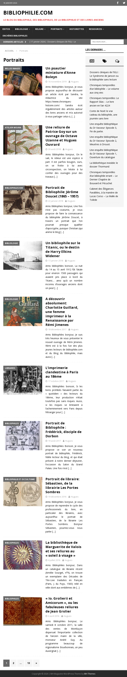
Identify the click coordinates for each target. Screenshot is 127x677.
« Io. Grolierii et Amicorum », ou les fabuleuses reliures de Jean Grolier (61, 605)
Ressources (95, 29)
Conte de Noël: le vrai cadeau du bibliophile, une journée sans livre (103, 114)
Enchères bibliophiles (15, 35)
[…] (73, 116)
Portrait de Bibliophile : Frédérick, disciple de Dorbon (63, 429)
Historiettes (76, 29)
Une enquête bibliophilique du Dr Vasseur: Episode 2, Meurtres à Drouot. (104, 140)
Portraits (56, 29)
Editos (6, 29)
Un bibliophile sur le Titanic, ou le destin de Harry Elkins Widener (62, 249)
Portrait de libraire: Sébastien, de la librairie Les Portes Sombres (62, 485)
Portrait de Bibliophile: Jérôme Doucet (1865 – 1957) (62, 191)
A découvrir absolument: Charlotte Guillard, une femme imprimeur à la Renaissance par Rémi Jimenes (61, 312)
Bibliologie (21, 29)
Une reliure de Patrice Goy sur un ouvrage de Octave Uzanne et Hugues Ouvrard (61, 136)
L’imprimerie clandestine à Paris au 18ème (61, 372)
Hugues (75, 81)
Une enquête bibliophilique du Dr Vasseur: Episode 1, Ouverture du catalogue (104, 153)
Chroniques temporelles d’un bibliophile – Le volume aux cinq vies (104, 89)
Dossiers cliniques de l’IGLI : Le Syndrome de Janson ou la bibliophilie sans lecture (104, 76)
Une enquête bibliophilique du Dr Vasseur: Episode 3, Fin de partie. (104, 127)
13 (28, 663)
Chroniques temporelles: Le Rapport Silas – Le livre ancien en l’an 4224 (104, 101)
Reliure (39, 29)
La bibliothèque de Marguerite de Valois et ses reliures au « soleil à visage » (63, 549)
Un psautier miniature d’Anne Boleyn (60, 72)
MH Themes (89, 673)
